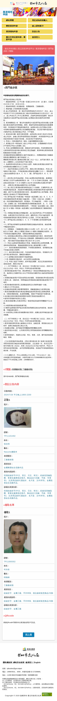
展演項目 (7, 464)
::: (4, 48)
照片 (6, 405)
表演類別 (7, 456)
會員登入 (36, 37)
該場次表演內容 (10, 487)
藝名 (6, 448)
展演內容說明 (9, 472)
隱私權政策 (7, 662)
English (37, 662)
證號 (6, 432)
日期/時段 (8, 391)
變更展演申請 (12, 26)
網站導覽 (10, 20)
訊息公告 (36, 32)
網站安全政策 (18, 662)
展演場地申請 (12, 32)
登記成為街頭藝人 (40, 20)
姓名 (6, 440)
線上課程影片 (38, 26)
